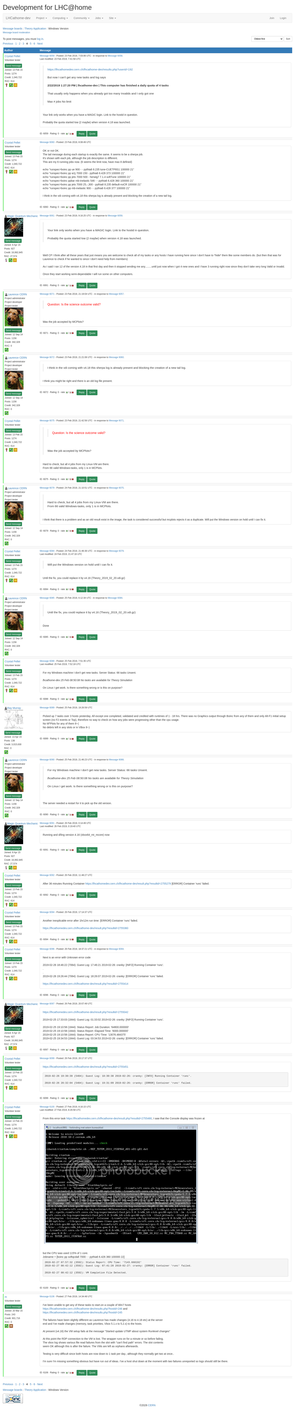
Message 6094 (47, 912)
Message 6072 (47, 357)
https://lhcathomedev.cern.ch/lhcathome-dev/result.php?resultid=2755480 (109, 1118)
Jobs (99, 18)
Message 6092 (47, 875)
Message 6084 (47, 551)
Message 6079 (47, 488)
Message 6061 (47, 215)
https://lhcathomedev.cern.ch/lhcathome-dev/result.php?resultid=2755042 (85, 1012)
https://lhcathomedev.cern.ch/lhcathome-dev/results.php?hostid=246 (82, 1308)
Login (283, 18)
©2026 (147, 1405)
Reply (81, 133)
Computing (60, 18)
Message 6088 (47, 661)
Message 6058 (115, 55)
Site (112, 18)
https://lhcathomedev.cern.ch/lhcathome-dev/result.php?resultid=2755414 (85, 983)
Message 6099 (47, 1058)
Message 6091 (47, 823)
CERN (152, 1405)
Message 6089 (47, 707)
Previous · (9, 43)
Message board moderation (16, 32)
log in (40, 38)
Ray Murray (14, 707)
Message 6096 (47, 949)
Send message (13, 65)
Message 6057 (116, 294)
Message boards (12, 28)
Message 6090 (47, 759)
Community (82, 18)
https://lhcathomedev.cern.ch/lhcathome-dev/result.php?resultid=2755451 (85, 1066)
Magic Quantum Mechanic (22, 216)
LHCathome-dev (18, 18)
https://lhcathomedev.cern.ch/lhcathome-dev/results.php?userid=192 (90, 69)
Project (41, 18)
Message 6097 (47, 1003)
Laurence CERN (17, 294)
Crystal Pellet (12, 56)
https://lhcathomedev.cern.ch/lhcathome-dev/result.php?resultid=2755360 (85, 928)
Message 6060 (47, 142)
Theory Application (35, 28)
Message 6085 (47, 598)
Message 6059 (47, 55)
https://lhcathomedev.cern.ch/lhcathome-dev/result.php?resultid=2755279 (128, 883)
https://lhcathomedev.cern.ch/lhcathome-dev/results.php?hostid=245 (82, 1312)
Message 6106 (47, 1296)
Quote (92, 133)
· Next (39, 43)
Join (271, 18)
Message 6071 (47, 294)
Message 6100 (47, 1106)
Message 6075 (47, 420)
